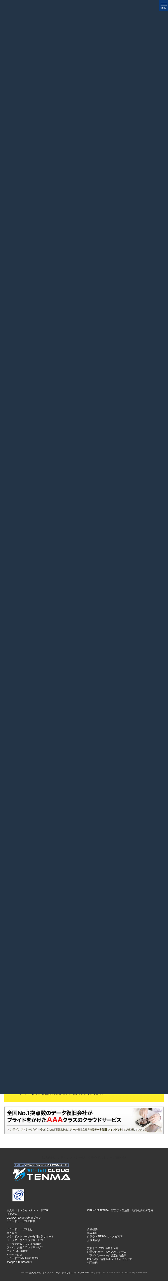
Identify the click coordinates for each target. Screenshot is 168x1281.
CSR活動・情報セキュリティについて (109, 1259)
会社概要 (92, 1229)
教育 (153, 504)
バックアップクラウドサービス (25, 1240)
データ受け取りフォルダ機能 (24, 1244)
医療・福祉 (101, 504)
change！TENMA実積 (19, 1262)
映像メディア (74, 520)
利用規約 (92, 1262)
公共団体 (100, 520)
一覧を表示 (141, 32)
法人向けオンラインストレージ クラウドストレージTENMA (84, 1158)
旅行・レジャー (127, 518)
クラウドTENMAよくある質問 (104, 1236)
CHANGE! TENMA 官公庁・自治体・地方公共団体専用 (120, 1210)
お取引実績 (93, 1240)
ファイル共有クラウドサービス (25, 1247)
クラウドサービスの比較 (21, 1221)
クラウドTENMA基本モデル (23, 1258)
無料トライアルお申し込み (103, 1248)
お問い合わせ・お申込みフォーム (106, 1252)
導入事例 (12, 1233)
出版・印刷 (127, 504)
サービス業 (48, 504)
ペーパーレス (14, 1255)
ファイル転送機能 (17, 1251)
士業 (21, 520)
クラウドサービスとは (20, 1229)
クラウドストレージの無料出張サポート (30, 1236)
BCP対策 (12, 1214)
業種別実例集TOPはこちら (84, 708)
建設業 (74, 504)
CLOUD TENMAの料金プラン (24, 1218)
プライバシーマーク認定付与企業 (106, 1255)
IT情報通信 (47, 520)
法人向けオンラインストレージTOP (28, 1210)
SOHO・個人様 (154, 518)
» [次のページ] (109, 347)
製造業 (21, 504)
